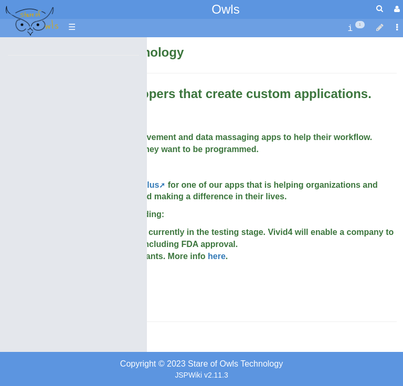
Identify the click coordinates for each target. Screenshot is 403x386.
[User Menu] (395, 9)
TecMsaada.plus (127, 184)
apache (31, 21)
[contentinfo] (356, 27)
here (217, 256)
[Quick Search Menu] (379, 8)
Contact (20, 339)
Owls (225, 9)
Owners (63, 339)
